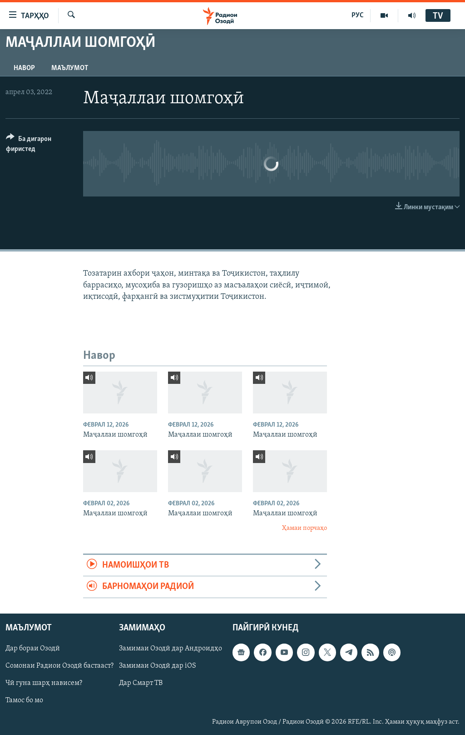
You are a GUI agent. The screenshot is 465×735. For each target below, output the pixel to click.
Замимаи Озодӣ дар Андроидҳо (170, 648)
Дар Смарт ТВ (141, 683)
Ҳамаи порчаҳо (304, 528)
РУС (357, 15)
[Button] (39, 145)
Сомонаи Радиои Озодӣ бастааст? (59, 666)
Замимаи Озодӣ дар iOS (157, 666)
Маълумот (69, 68)
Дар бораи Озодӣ (32, 648)
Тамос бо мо (24, 700)
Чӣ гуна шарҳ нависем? (43, 683)
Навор (24, 68)
